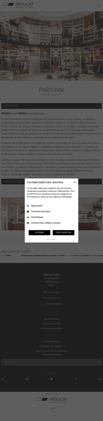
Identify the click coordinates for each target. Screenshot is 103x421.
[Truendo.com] (51, 239)
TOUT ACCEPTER (63, 232)
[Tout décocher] (74, 182)
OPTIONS (39, 232)
